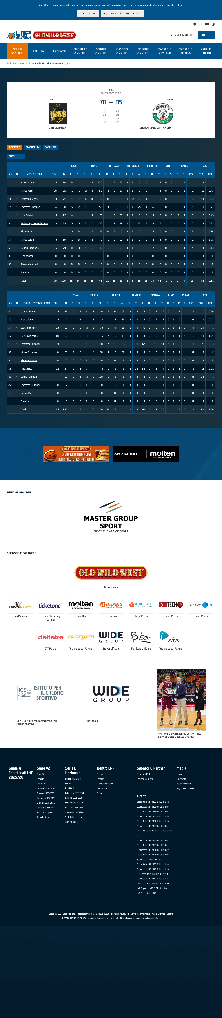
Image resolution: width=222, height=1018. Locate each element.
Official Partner (141, 616)
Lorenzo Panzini (28, 311)
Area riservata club (182, 35)
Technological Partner (81, 648)
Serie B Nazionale (15, 63)
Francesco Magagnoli (31, 206)
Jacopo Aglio (27, 190)
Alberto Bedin (27, 368)
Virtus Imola (57, 127)
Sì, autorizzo (87, 13)
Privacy (114, 913)
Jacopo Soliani (27, 239)
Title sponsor (111, 587)
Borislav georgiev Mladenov (34, 223)
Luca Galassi (27, 215)
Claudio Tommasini (30, 247)
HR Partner (111, 616)
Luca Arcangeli (27, 255)
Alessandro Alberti (29, 264)
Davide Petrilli (27, 393)
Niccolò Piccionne (29, 352)
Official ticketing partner (51, 618)
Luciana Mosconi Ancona (156, 127)
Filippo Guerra (27, 319)
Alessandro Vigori (29, 198)
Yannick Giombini (29, 376)
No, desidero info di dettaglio (121, 13)
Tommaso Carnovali (30, 343)
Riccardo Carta (28, 231)
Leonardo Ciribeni (29, 327)
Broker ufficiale (111, 648)
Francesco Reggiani (30, 384)
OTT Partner (50, 648)
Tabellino (50, 147)
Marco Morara (27, 182)
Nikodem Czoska (29, 360)
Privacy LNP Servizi (128, 913)
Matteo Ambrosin (29, 335)
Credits (170, 913)
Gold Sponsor (20, 616)
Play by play (32, 147)
